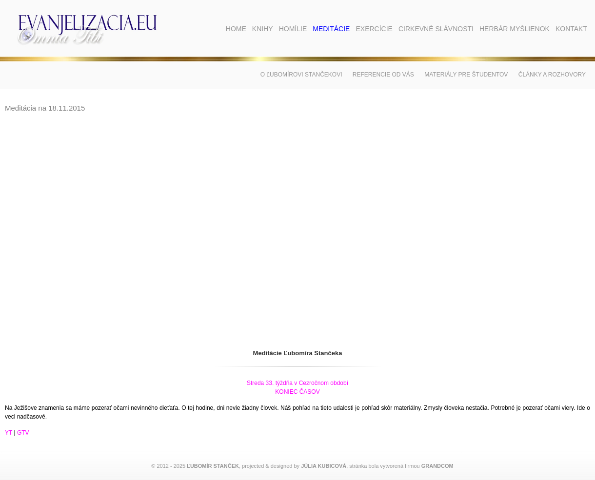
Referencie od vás (383, 74)
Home (236, 29)
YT (8, 432)
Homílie (293, 29)
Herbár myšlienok (514, 29)
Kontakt (571, 29)
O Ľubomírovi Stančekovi (301, 74)
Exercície (374, 29)
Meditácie (331, 29)
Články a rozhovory (552, 74)
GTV (23, 432)
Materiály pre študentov (466, 74)
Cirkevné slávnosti (436, 29)
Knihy (262, 29)
